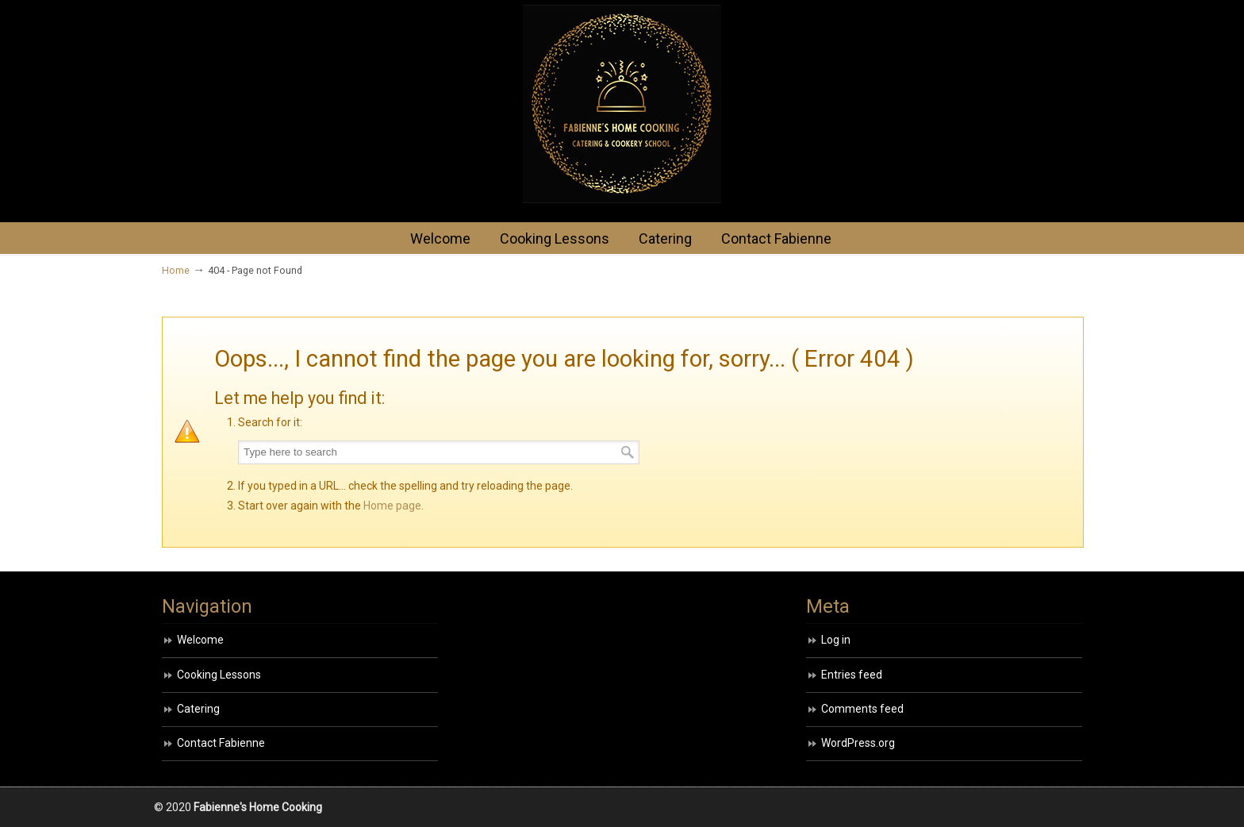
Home (176, 270)
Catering (198, 708)
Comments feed (862, 708)
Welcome (200, 639)
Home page (392, 505)
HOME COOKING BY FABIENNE (622, 104)
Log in (835, 639)
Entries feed (851, 674)
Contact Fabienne (221, 743)
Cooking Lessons (219, 674)
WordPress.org (858, 743)
